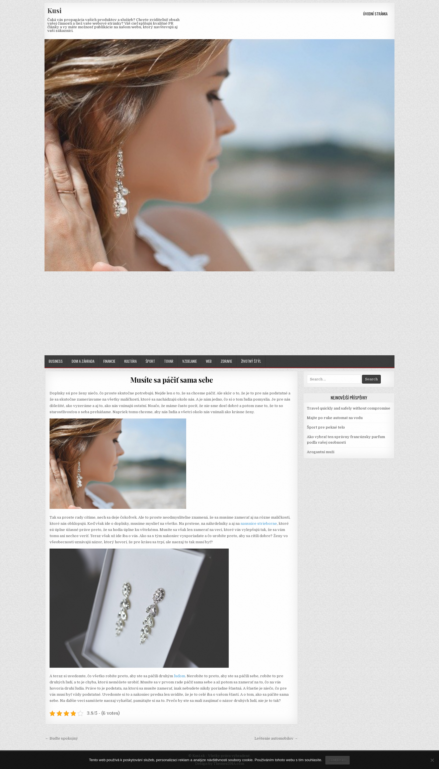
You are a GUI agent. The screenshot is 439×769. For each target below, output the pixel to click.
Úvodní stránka (375, 14)
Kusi (54, 10)
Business (56, 361)
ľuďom (179, 676)
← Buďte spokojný (61, 738)
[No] (432, 760)
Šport (150, 361)
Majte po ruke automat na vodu (335, 418)
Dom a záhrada (83, 361)
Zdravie (226, 361)
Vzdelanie (189, 361)
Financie (109, 361)
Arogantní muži (320, 452)
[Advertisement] (219, 313)
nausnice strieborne (258, 523)
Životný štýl (251, 361)
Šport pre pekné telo (326, 427)
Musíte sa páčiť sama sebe (171, 380)
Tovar (168, 361)
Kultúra (130, 361)
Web (209, 361)
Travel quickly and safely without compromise (348, 408)
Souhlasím (337, 760)
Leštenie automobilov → (276, 738)
